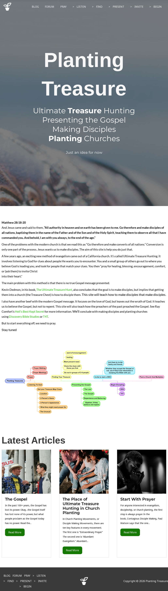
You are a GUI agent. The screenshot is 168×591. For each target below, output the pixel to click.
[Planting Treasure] (7, 6)
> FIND (100, 6)
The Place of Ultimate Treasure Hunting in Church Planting (81, 506)
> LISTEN (83, 6)
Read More (15, 532)
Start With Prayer (137, 499)
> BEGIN (156, 6)
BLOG (41, 6)
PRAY (68, 6)
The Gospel (16, 499)
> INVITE (138, 6)
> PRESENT (118, 6)
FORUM (55, 6)
